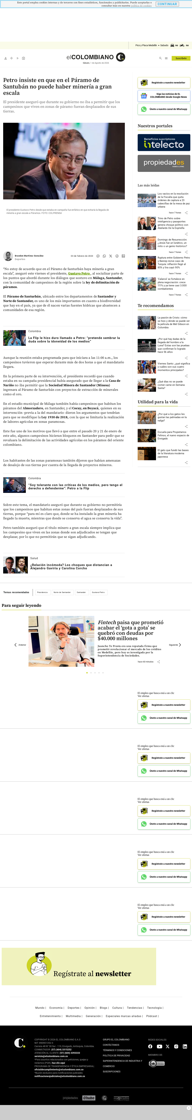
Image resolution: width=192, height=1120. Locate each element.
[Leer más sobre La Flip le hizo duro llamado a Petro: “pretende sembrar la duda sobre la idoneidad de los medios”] (14, 338)
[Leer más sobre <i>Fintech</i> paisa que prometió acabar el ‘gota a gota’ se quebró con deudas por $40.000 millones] (131, 651)
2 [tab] (91, 673)
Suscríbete (181, 58)
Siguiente (175, 645)
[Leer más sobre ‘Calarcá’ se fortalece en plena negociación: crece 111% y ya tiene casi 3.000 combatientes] (174, 282)
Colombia (34, 331)
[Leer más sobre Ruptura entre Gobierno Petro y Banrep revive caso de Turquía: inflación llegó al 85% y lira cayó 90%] (174, 261)
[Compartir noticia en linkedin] (123, 256)
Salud (34, 558)
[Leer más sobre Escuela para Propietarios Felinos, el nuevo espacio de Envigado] (174, 434)
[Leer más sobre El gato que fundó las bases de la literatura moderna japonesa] (174, 452)
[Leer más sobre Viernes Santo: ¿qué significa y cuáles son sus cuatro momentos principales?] (174, 366)
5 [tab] (103, 673)
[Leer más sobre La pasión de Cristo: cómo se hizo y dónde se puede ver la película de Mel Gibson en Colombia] (174, 321)
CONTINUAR (167, 4)
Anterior (20, 645)
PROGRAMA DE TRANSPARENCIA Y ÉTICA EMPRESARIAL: (64, 1066)
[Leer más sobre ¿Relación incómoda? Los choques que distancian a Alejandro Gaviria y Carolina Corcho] (15, 565)
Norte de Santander (62, 592)
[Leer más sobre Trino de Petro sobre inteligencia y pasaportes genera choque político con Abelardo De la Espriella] (174, 222)
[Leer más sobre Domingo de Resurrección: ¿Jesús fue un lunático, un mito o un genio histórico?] (174, 242)
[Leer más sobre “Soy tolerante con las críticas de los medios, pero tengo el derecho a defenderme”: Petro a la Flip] (14, 485)
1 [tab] (87, 673)
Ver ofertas (143, 696)
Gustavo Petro (98, 592)
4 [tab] (99, 673)
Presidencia (42, 592)
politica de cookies (141, 5)
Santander (81, 592)
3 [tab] (95, 673)
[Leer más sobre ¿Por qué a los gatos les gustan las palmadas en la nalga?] (174, 416)
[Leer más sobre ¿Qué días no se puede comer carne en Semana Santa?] (174, 384)
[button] (186, 211)
